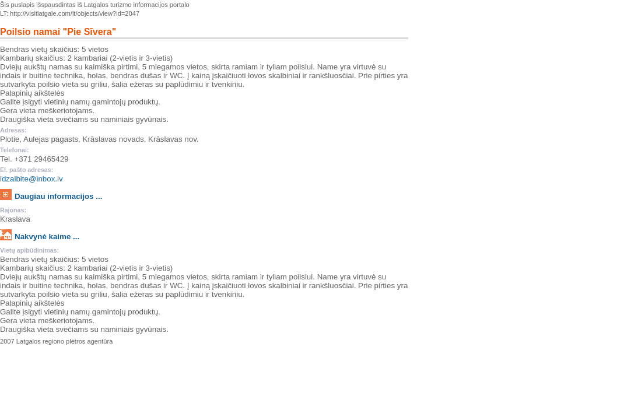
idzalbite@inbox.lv (31, 178)
